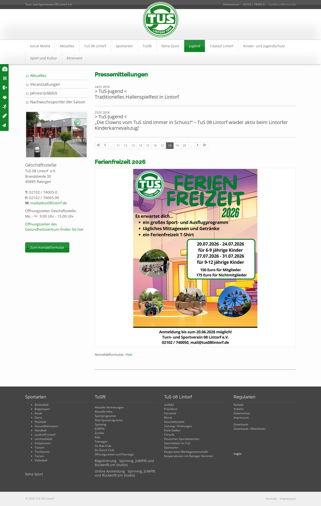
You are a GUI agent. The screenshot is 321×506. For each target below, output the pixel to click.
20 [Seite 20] (184, 145)
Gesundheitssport (46, 426)
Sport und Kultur (43, 58)
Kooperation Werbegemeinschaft (186, 452)
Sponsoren (171, 447)
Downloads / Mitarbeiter (250, 429)
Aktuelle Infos (104, 412)
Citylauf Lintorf (221, 46)
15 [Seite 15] (147, 145)
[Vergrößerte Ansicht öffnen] (195, 257)
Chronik (169, 435)
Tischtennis (42, 452)
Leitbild (169, 405)
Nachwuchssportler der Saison (57, 102)
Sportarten (124, 46)
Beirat (168, 417)
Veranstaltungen (45, 84)
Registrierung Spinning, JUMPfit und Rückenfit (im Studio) (124, 462)
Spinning (100, 424)
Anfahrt (239, 409)
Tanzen (39, 447)
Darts (38, 417)
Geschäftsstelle (174, 422)
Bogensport (42, 409)
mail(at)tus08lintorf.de (48, 202)
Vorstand (170, 413)
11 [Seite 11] (118, 145)
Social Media (40, 46)
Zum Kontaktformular (47, 247)
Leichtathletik (43, 439)
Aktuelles (67, 46)
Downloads (241, 424)
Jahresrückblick (43, 93)
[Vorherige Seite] (105, 145)
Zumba (99, 433)
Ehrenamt (74, 58)
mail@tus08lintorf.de (282, 4)
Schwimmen (43, 443)
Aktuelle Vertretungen (109, 407)
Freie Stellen (172, 430)
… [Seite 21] (191, 145)
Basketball (41, 405)
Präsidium (170, 409)
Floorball (40, 422)
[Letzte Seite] (204, 145)
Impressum (241, 417)
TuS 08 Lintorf (95, 46)
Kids (97, 437)
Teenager (101, 441)
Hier (129, 354)
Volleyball (41, 460)
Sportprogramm (105, 416)
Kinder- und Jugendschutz (264, 46)
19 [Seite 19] (177, 145)
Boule (38, 413)
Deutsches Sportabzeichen (181, 439)
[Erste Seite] (98, 145)
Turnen (39, 456)
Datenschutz (242, 413)
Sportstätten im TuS (177, 443)
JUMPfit (99, 429)
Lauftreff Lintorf (45, 435)
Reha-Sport (170, 46)
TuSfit (147, 46)
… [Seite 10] (111, 145)
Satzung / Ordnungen (178, 426)
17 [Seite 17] (162, 145)
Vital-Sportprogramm (109, 420)
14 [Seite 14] (140, 145)
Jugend (194, 46)
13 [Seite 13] (133, 145)
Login (237, 454)
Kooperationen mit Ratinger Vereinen (188, 456)
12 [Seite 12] (125, 145)
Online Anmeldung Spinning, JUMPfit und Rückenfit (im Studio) (125, 473)
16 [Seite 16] (155, 145)
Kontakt (239, 405)
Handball (41, 430)
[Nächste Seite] (197, 145)
